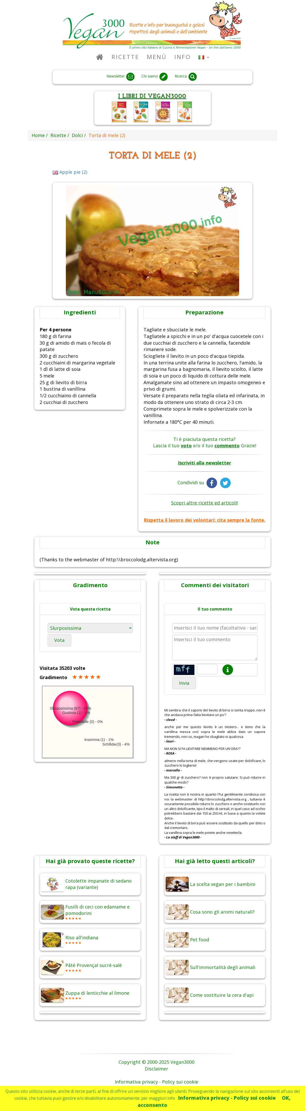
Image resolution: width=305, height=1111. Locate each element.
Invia (184, 683)
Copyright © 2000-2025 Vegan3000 (156, 1062)
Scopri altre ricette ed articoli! (204, 503)
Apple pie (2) (69, 172)
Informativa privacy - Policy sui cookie (227, 1097)
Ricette (125, 57)
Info (182, 57)
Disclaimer (156, 1069)
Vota (59, 640)
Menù (157, 57)
